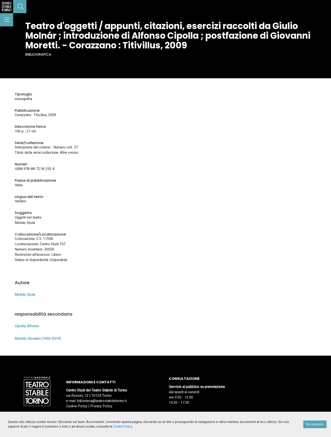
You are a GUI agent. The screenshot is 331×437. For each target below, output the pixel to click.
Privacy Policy (101, 406)
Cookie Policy (76, 406)
